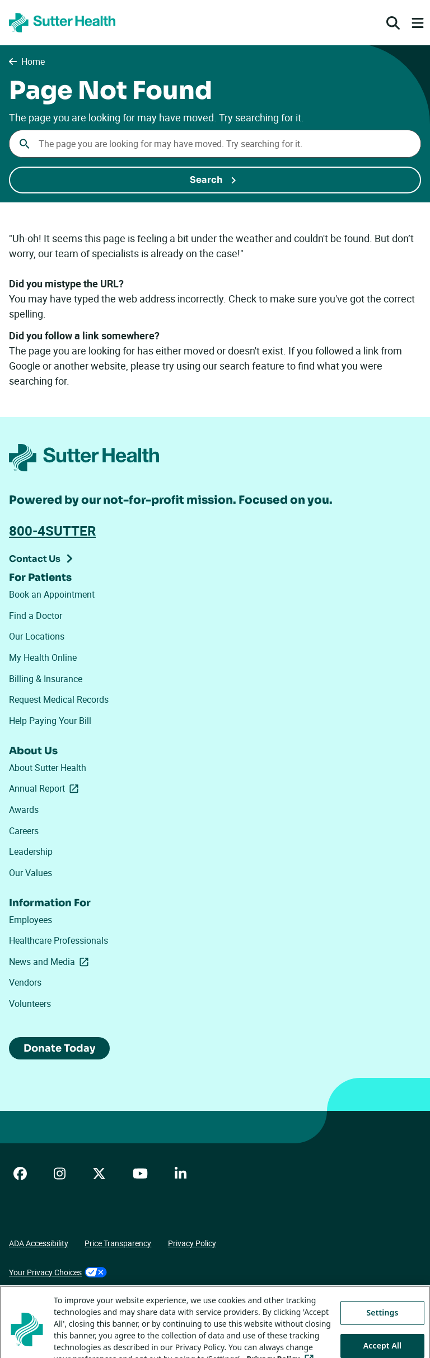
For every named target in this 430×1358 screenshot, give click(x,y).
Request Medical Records (59, 699)
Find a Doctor (35, 615)
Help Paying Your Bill (50, 721)
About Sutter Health (47, 767)
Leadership (31, 851)
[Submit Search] (215, 180)
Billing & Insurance (45, 679)
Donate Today (59, 1048)
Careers (24, 831)
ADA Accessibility (38, 1243)
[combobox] (215, 143)
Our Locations (36, 636)
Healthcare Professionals (58, 940)
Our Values (30, 873)
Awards (24, 809)
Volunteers (30, 1003)
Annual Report (46, 788)
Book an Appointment (52, 594)
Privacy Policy (192, 1243)
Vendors (25, 982)
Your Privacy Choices (58, 1272)
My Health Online (43, 657)
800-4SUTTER (52, 531)
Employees (30, 920)
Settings (383, 1327)
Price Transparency (118, 1243)
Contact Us (34, 559)
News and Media (51, 961)
